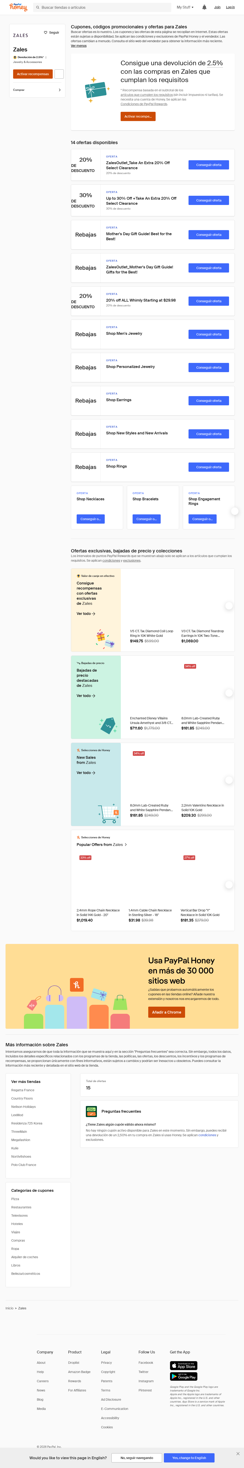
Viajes (15, 1232)
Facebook (146, 1363)
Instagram (146, 1381)
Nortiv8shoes (21, 1156)
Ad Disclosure (111, 1399)
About (41, 1363)
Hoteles (17, 1224)
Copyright (108, 1372)
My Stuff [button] (185, 7)
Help (40, 1372)
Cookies (107, 1427)
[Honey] (18, 7)
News (41, 1390)
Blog (40, 1399)
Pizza (15, 1199)
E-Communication (114, 1409)
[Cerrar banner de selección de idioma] (238, 1454)
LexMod (17, 1115)
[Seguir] (51, 32)
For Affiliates (77, 1390)
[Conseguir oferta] (209, 164)
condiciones (111, 560)
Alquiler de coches (24, 1257)
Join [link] (217, 7)
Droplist (73, 1363)
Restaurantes (21, 1207)
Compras (18, 1240)
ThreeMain (19, 1132)
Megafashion (20, 1140)
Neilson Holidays (23, 1107)
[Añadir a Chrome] (166, 1012)
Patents (106, 1381)
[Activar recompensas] (33, 74)
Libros (15, 1265)
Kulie (14, 1148)
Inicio (9, 1308)
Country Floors (22, 1098)
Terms (105, 1390)
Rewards (74, 1381)
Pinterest (145, 1390)
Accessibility (110, 1418)
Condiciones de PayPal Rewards (144, 104)
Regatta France (22, 1090)
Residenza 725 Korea (26, 1123)
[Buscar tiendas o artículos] (102, 7)
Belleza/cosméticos (25, 1274)
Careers (43, 1381)
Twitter (143, 1372)
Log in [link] (230, 7)
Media (41, 1409)
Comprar (37, 90)
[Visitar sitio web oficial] (59, 74)
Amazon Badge (79, 1372)
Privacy (106, 1363)
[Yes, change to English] (189, 1457)
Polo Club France (23, 1165)
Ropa (15, 1249)
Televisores (19, 1215)
